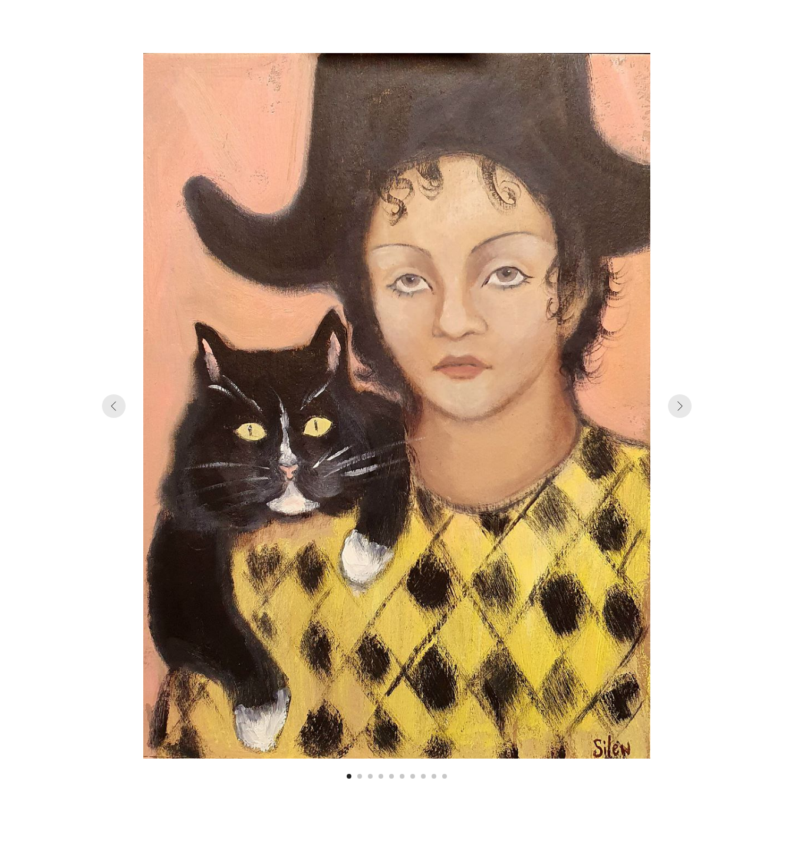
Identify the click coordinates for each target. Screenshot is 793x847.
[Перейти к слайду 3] (370, 776)
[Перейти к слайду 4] (381, 776)
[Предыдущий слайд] (114, 406)
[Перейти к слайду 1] (349, 776)
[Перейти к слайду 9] (434, 776)
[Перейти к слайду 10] (444, 776)
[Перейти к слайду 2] (359, 776)
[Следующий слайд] (680, 406)
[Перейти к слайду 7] (412, 776)
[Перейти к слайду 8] (423, 776)
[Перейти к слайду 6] (402, 776)
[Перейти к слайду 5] (391, 776)
